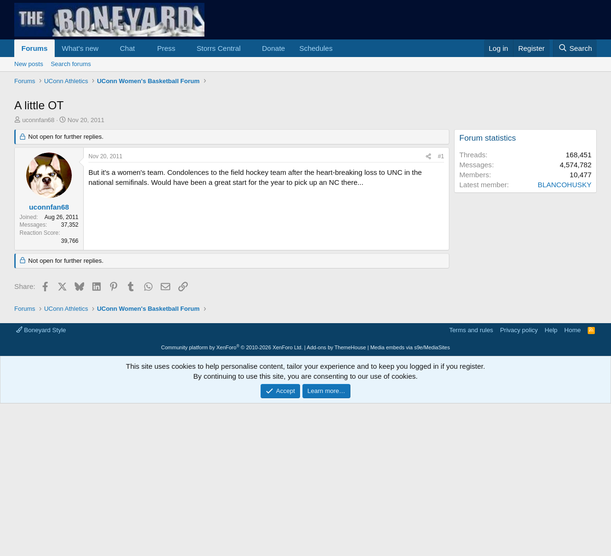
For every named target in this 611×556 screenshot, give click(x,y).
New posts (28, 63)
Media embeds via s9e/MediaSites (410, 347)
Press (166, 48)
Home (572, 330)
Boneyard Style (41, 330)
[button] (106, 48)
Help (551, 330)
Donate (273, 48)
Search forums (71, 63)
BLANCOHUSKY (565, 185)
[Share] (428, 156)
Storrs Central (219, 48)
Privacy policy (519, 330)
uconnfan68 (38, 120)
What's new (80, 48)
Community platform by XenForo (232, 347)
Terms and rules (471, 330)
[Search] (575, 48)
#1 (441, 156)
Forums (34, 48)
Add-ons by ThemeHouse (336, 347)
